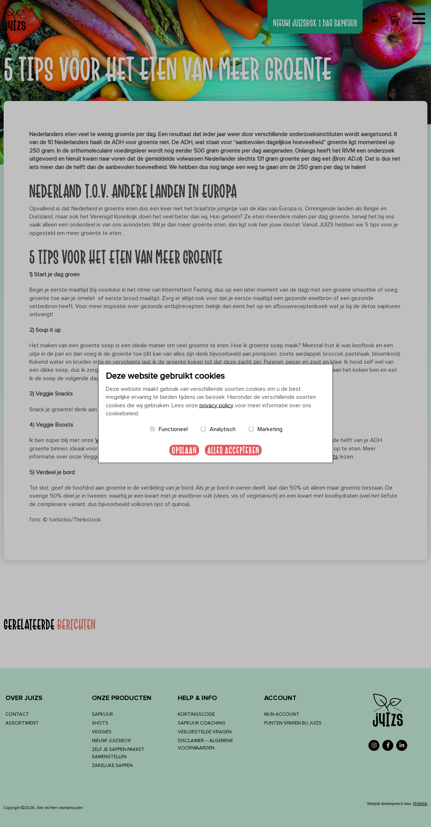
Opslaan (184, 450)
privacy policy (216, 405)
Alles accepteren (233, 450)
